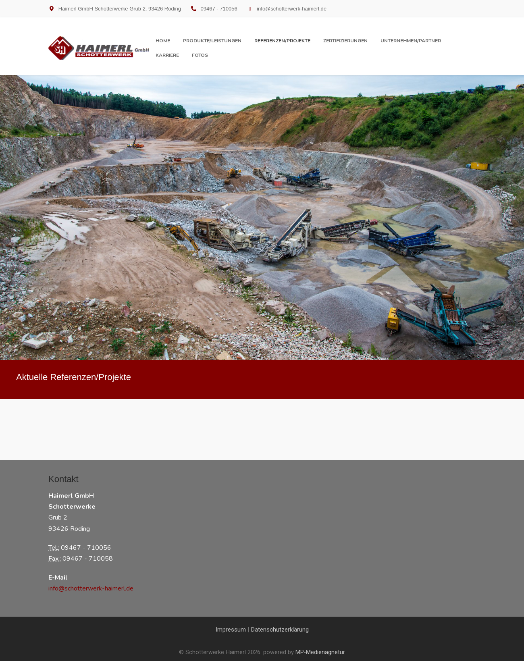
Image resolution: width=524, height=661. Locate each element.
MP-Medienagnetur (320, 652)
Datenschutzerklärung (280, 629)
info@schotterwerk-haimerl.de (291, 9)
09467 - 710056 (219, 9)
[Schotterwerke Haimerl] (98, 48)
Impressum (231, 629)
